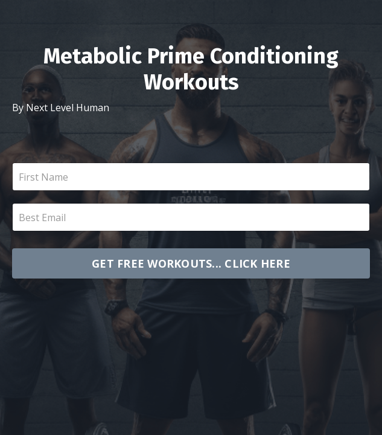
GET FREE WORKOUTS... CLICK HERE (191, 263)
